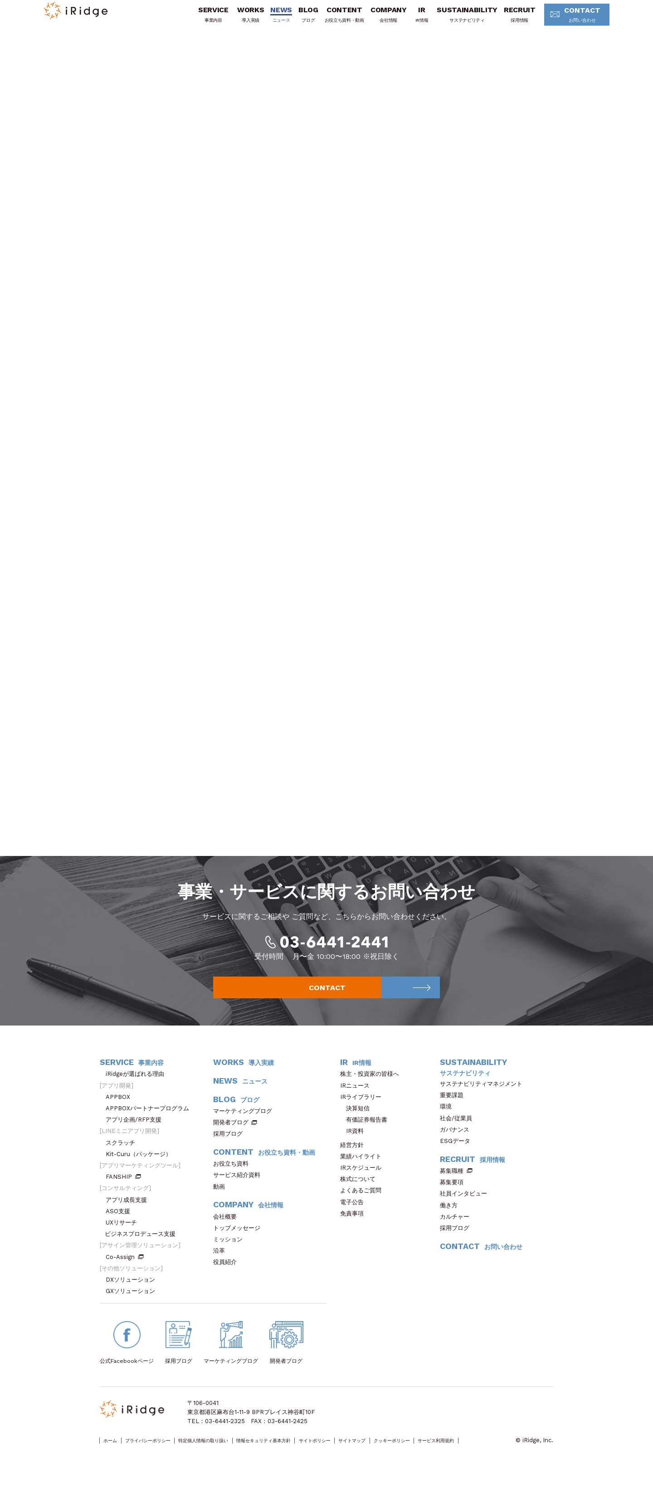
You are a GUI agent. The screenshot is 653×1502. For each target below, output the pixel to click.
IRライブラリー (363, 1112)
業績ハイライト (363, 1171)
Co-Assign (125, 1272)
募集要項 (454, 1197)
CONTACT (566, 20)
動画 (222, 1202)
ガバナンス (457, 1145)
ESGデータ (458, 1156)
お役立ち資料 (233, 1179)
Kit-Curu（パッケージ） (141, 1169)
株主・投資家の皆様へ (372, 1089)
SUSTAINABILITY (454, 19)
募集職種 (456, 1186)
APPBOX (121, 1112)
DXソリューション (133, 1295)
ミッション (231, 1254)
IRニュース (357, 1101)
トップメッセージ (239, 1243)
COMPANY (375, 19)
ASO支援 (121, 1226)
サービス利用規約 (122, 1465)
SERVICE (200, 19)
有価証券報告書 (366, 1135)
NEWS (268, 19)
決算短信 (358, 1123)
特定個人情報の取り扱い (237, 1456)
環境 (449, 1122)
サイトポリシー (383, 1456)
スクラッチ (123, 1158)
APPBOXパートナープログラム (150, 1123)
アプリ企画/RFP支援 (136, 1135)
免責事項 (355, 1228)
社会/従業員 (459, 1133)
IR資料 (355, 1146)
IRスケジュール (363, 1183)
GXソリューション (133, 1306)
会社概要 (228, 1232)
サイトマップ (433, 1456)
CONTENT (331, 19)
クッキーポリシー (485, 1456)
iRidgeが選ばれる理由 (138, 1089)
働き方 (451, 1220)
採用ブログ (231, 1149)
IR (408, 19)
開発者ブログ (231, 1137)
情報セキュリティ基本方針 (316, 1456)
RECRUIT (506, 19)
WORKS (237, 19)
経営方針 (355, 1160)
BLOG (295, 19)
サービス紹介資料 (239, 1190)
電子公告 (355, 1217)
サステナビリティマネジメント (484, 1099)
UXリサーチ (124, 1238)
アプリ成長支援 (129, 1215)
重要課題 (454, 1110)
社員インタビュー (466, 1209)
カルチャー (457, 1232)
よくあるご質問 (363, 1206)
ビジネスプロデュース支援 (143, 1249)
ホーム (114, 1456)
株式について (360, 1194)
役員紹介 (228, 1277)
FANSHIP (123, 1192)
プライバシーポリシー (163, 1456)
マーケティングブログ (245, 1126)
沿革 (222, 1266)
